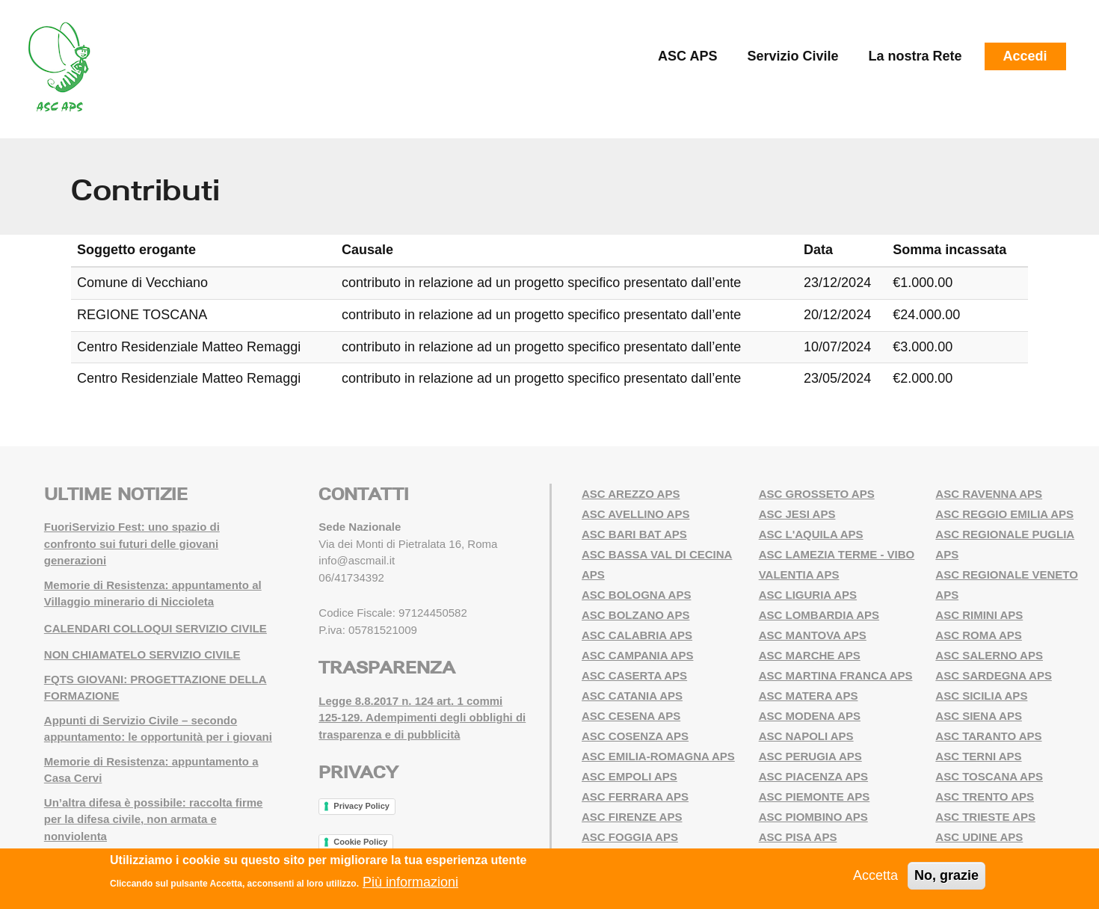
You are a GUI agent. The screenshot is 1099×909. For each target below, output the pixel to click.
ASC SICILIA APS (981, 695)
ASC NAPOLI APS (806, 736)
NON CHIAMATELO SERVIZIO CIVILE (142, 654)
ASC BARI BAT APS (634, 534)
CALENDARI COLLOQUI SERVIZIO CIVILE (155, 628)
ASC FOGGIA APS (630, 837)
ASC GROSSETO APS (817, 493)
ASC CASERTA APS (634, 675)
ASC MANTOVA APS (812, 635)
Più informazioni (410, 882)
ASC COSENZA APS (635, 736)
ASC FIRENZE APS (632, 816)
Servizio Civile (792, 56)
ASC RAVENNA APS (988, 493)
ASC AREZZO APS (631, 493)
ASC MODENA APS (810, 715)
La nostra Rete (915, 56)
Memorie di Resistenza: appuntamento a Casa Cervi (151, 770)
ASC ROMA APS (978, 635)
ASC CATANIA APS (632, 695)
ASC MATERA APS (808, 695)
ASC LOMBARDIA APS (819, 614)
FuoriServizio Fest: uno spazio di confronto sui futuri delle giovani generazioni (132, 543)
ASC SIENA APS (978, 715)
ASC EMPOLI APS (629, 776)
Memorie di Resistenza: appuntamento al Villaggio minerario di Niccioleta (153, 593)
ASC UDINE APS (979, 837)
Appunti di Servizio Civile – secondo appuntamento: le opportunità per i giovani (158, 729)
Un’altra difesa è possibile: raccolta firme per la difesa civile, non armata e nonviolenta (153, 819)
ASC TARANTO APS (988, 736)
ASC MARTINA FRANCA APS (836, 675)
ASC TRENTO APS (984, 796)
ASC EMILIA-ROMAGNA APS (658, 756)
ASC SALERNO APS (989, 655)
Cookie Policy (360, 841)
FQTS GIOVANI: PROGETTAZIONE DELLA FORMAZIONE (155, 688)
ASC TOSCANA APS (989, 776)
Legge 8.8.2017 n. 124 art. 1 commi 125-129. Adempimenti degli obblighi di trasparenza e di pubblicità (422, 717)
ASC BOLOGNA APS (636, 594)
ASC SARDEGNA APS (993, 675)
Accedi (1025, 56)
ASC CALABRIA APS (637, 635)
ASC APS (687, 56)
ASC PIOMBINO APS (813, 816)
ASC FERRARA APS (635, 796)
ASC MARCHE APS (810, 655)
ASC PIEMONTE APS (814, 796)
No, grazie (946, 875)
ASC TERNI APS (978, 756)
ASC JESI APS (797, 514)
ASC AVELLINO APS (635, 514)
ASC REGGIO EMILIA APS (1004, 514)
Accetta (875, 875)
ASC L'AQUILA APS (811, 534)
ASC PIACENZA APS (813, 776)
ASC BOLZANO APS (635, 614)
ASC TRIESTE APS (985, 816)
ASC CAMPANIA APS (637, 655)
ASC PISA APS (798, 837)
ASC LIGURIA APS (808, 594)
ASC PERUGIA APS (810, 756)
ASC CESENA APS (631, 715)
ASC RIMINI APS (979, 614)
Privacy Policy (361, 805)
